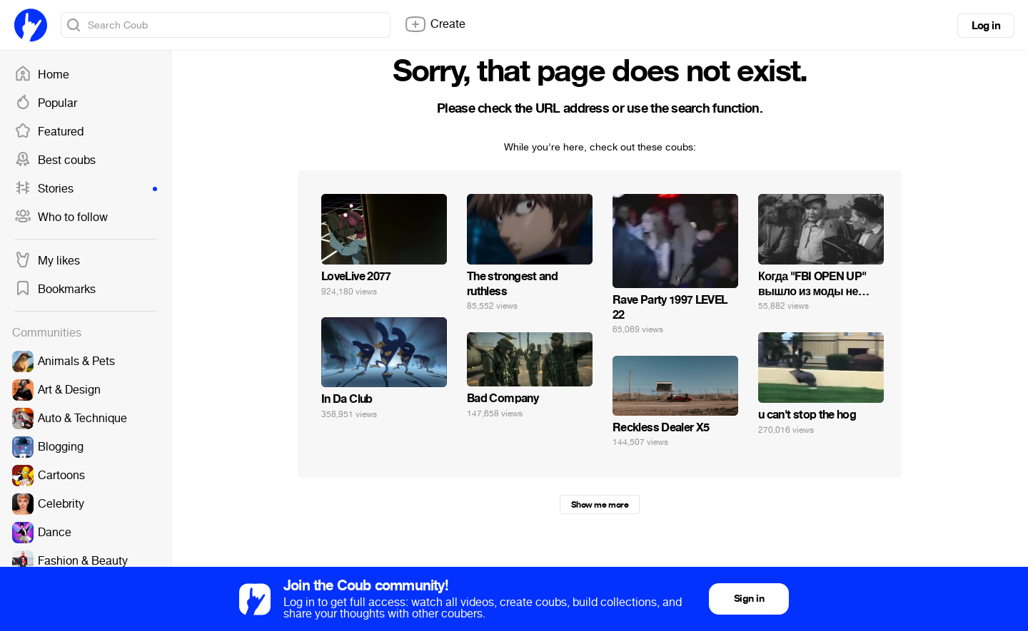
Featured (49, 132)
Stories (85, 189)
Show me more (599, 505)
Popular (45, 103)
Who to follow (61, 217)
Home (41, 75)
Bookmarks (55, 289)
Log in (986, 26)
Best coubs (55, 160)
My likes (47, 261)
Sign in (749, 598)
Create (434, 24)
